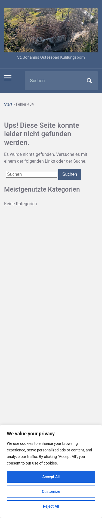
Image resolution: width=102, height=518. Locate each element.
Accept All (51, 477)
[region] (51, 471)
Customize (51, 491)
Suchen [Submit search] (89, 81)
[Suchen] (54, 81)
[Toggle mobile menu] (7, 78)
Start (8, 104)
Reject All (51, 506)
